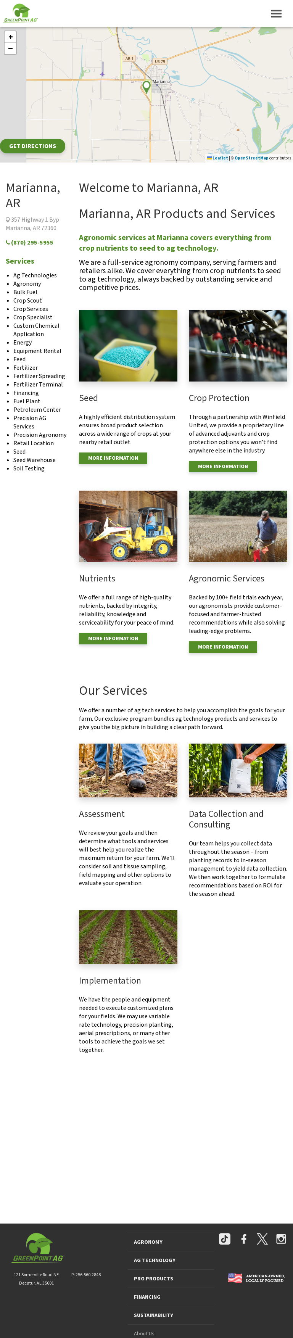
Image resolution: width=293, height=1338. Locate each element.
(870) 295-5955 (29, 242)
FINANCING (147, 1297)
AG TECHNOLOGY (154, 1260)
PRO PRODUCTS (153, 1279)
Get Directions (32, 146)
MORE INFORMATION (113, 458)
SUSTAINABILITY (153, 1315)
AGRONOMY (148, 1242)
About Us (144, 1334)
